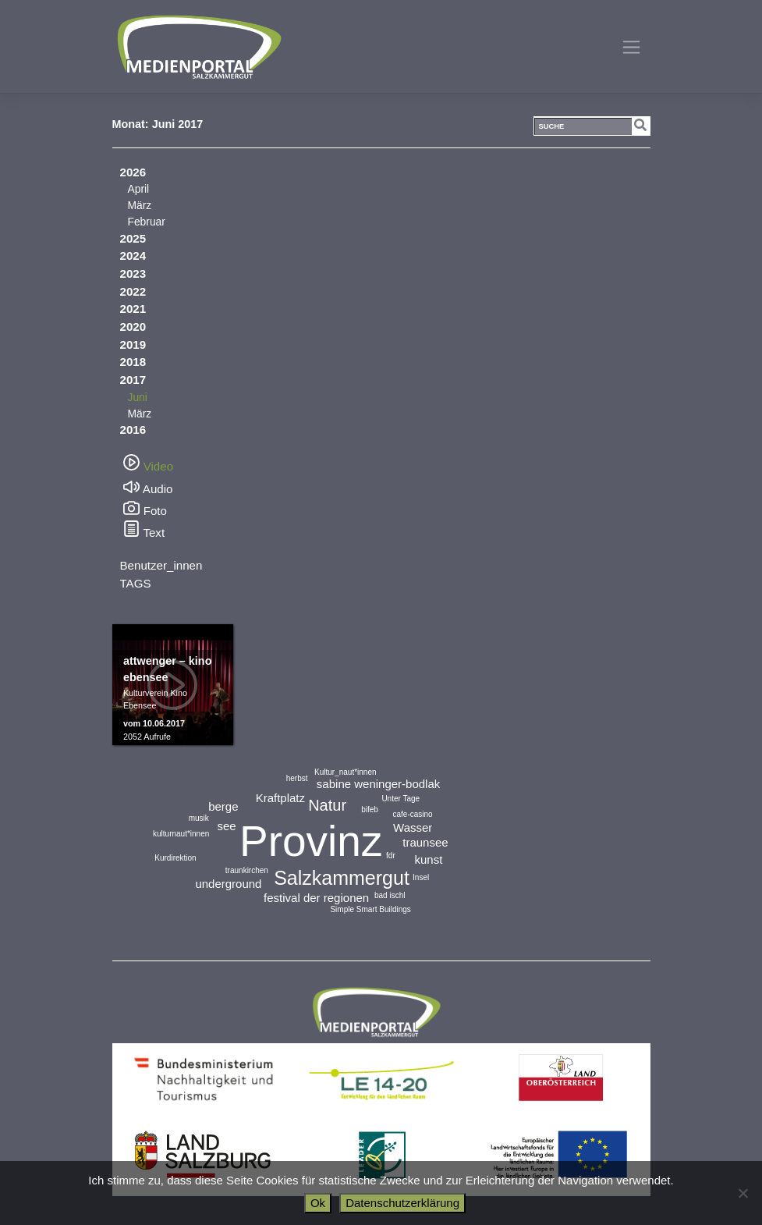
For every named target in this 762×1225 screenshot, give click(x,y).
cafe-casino (413, 814)
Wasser (412, 827)
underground (228, 883)
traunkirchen (246, 870)
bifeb (369, 809)
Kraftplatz (280, 797)
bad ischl (389, 895)
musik (199, 818)
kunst (429, 859)
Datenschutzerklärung (402, 1202)
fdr (390, 855)
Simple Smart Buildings (370, 909)
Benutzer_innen (161, 565)
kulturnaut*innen (181, 833)
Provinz (310, 841)
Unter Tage (400, 798)
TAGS (135, 583)
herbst (297, 778)
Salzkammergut (341, 878)
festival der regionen (316, 897)
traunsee (425, 842)
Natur (327, 805)
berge (223, 806)
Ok (317, 1202)
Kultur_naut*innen (345, 772)
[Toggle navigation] (631, 47)
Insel (421, 877)
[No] (742, 1193)
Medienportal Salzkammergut (198, 47)
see (226, 826)
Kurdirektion (175, 858)
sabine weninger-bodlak (378, 783)
